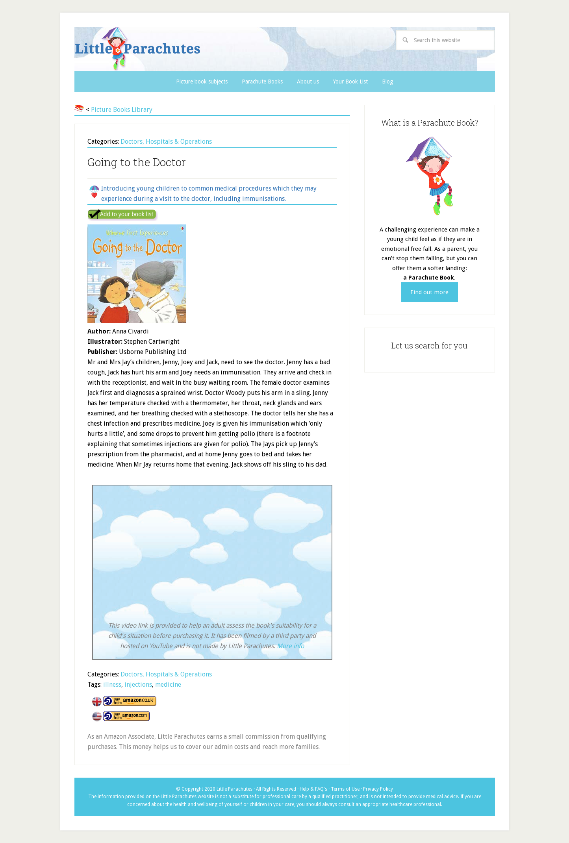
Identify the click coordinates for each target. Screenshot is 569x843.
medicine (168, 684)
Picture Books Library (121, 109)
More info (290, 646)
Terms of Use (345, 789)
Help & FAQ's (313, 789)
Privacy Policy (378, 789)
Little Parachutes (205, 48)
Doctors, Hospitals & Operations (166, 141)
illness (112, 684)
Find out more (429, 292)
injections (138, 684)
